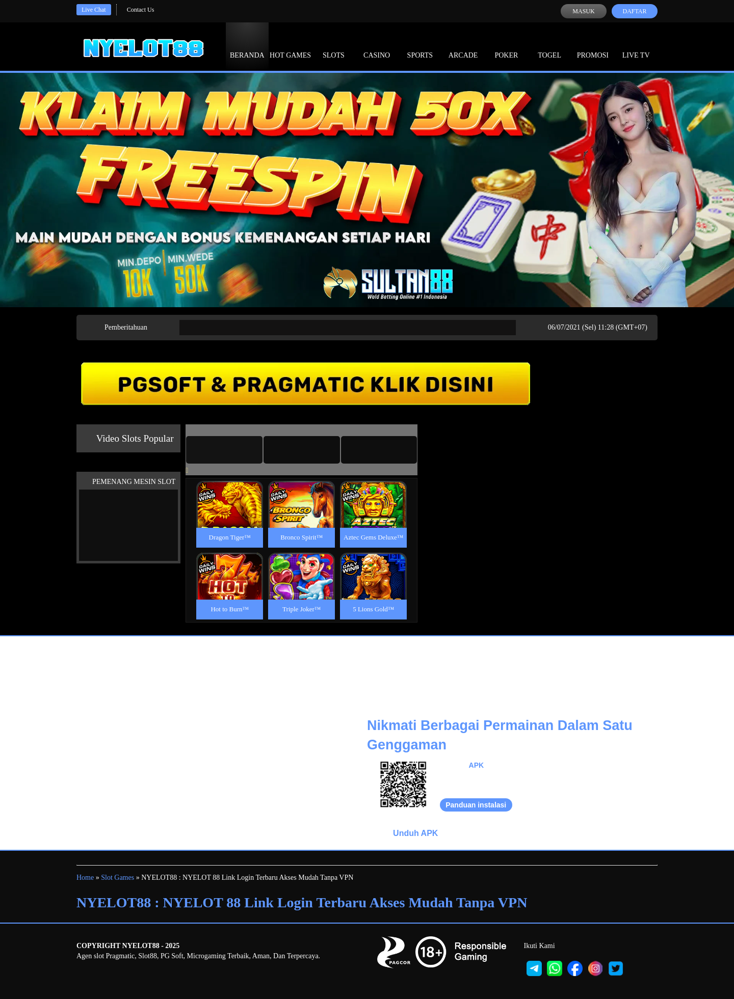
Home (85, 877)
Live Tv (636, 46)
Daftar (634, 11)
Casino (376, 46)
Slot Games (117, 877)
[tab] (224, 450)
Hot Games (290, 46)
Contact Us (140, 9)
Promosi (593, 46)
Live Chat (94, 9)
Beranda (247, 46)
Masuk (583, 11)
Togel (549, 46)
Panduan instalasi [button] (475, 805)
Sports (420, 46)
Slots (334, 46)
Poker (506, 46)
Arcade (463, 46)
